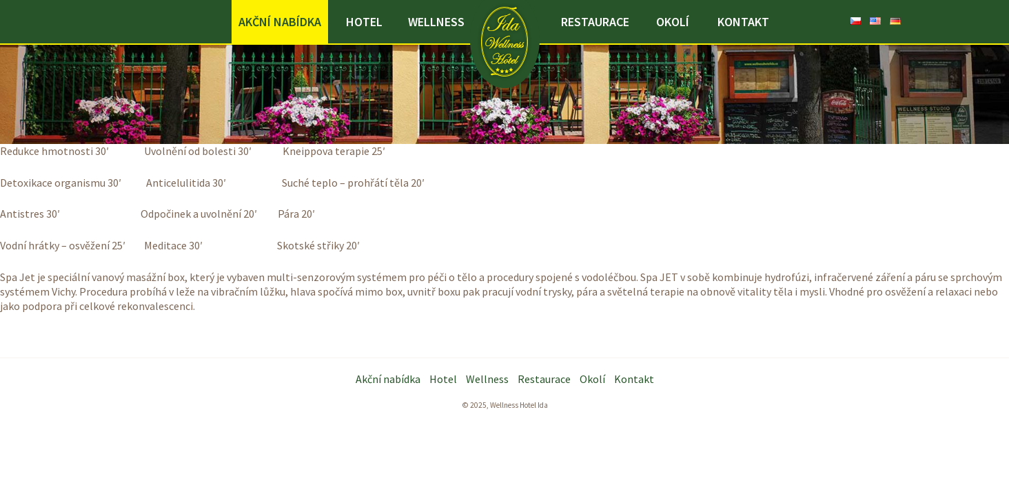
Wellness (436, 22)
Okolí (672, 22)
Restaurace (595, 22)
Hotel (364, 22)
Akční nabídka (279, 22)
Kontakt (743, 22)
